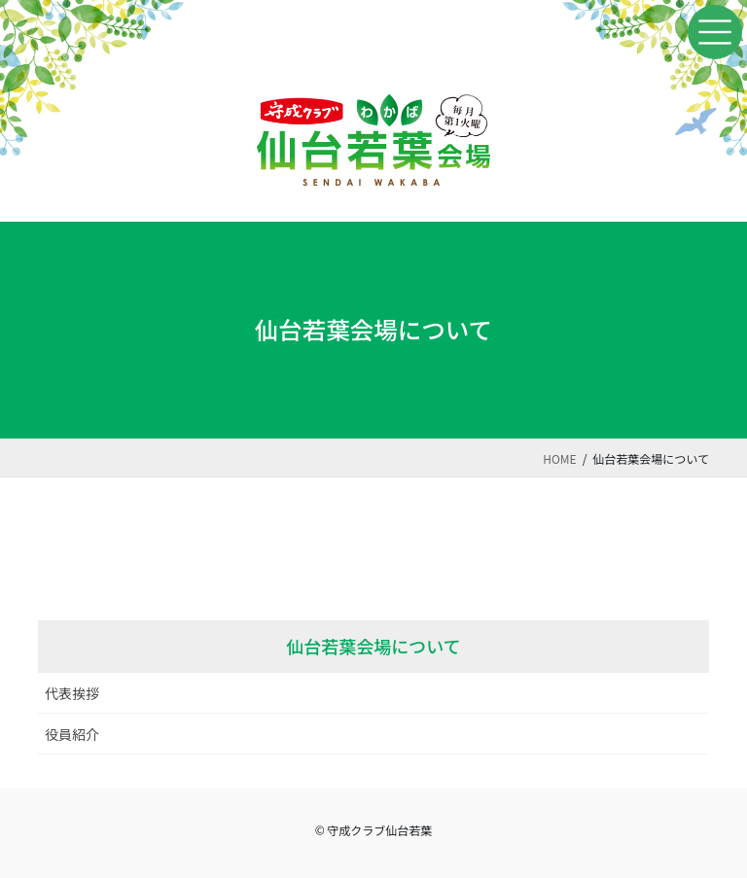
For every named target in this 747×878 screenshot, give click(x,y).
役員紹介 (72, 734)
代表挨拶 (72, 693)
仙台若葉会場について (373, 645)
